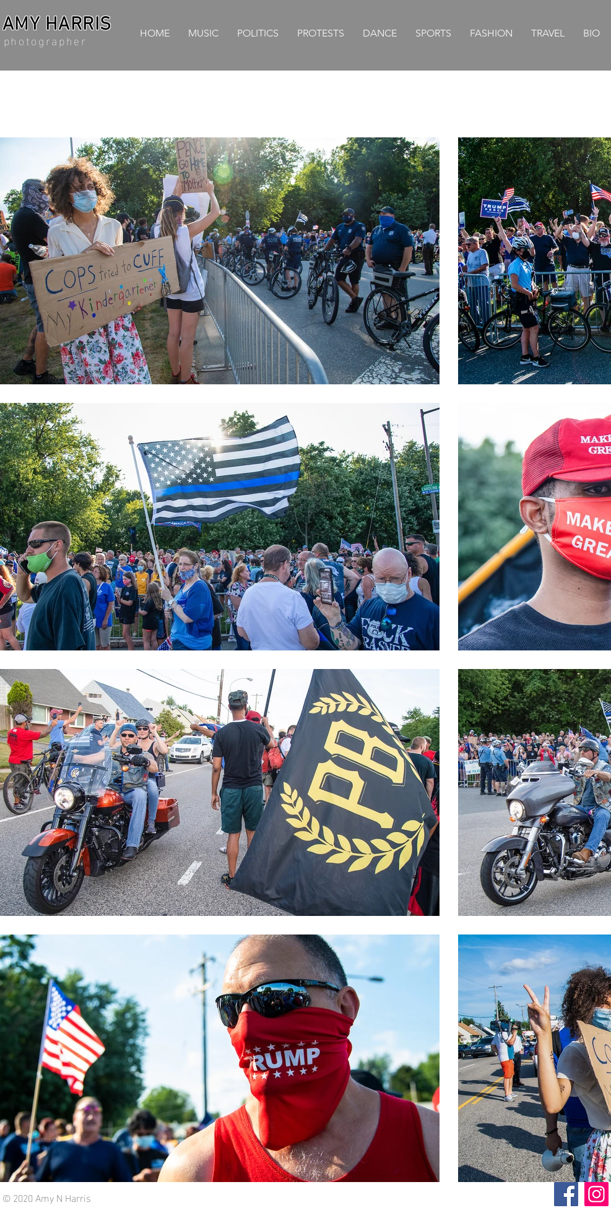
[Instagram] (596, 1194)
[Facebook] (566, 1194)
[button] (258, 33)
